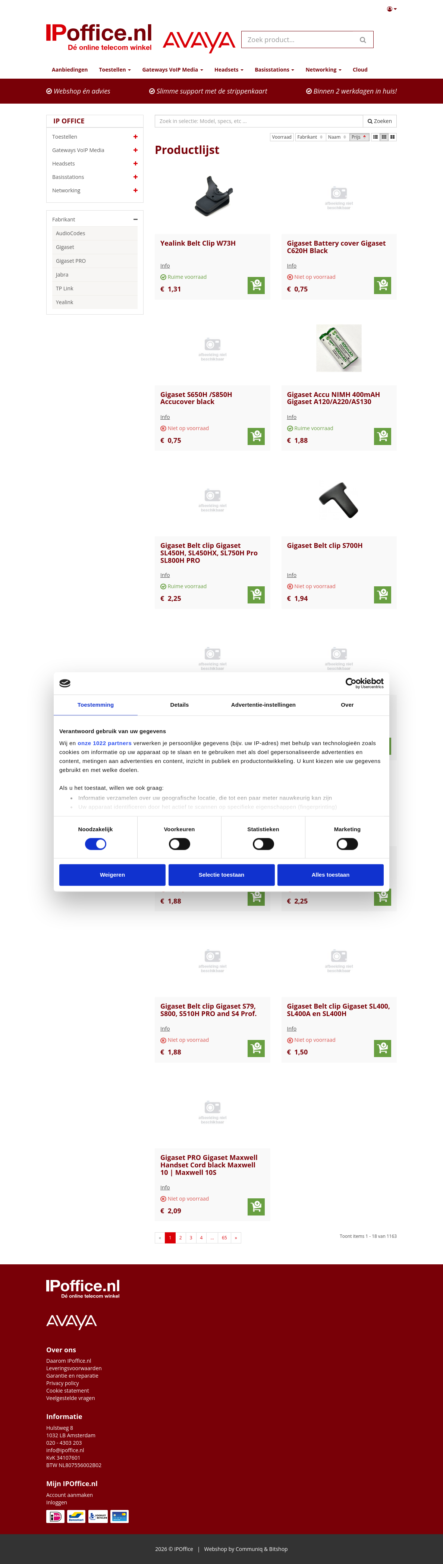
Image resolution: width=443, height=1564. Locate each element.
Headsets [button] (229, 69)
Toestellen (95, 137)
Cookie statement (67, 1390)
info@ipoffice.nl (65, 1450)
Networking (95, 190)
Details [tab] (179, 704)
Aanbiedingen (70, 69)
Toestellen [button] (115, 69)
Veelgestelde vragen (70, 1397)
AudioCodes (70, 233)
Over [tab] (347, 704)
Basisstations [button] (274, 69)
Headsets (95, 163)
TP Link (64, 288)
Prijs (359, 137)
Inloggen (56, 1502)
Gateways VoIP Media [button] (172, 69)
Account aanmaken (69, 1494)
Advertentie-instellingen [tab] (263, 704)
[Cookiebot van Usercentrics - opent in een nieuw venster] (351, 683)
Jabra (62, 274)
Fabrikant (311, 137)
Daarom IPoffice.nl (68, 1360)
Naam (338, 137)
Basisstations (95, 177)
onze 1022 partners (105, 743)
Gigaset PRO (71, 260)
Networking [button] (323, 69)
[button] (391, 9)
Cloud (360, 69)
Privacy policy (62, 1383)
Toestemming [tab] (96, 704)
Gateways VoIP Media (95, 150)
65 (224, 1238)
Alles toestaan (331, 875)
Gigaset (65, 246)
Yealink (64, 302)
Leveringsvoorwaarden (74, 1368)
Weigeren (112, 875)
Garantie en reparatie (72, 1375)
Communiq (249, 1548)
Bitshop (278, 1548)
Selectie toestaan (222, 875)
